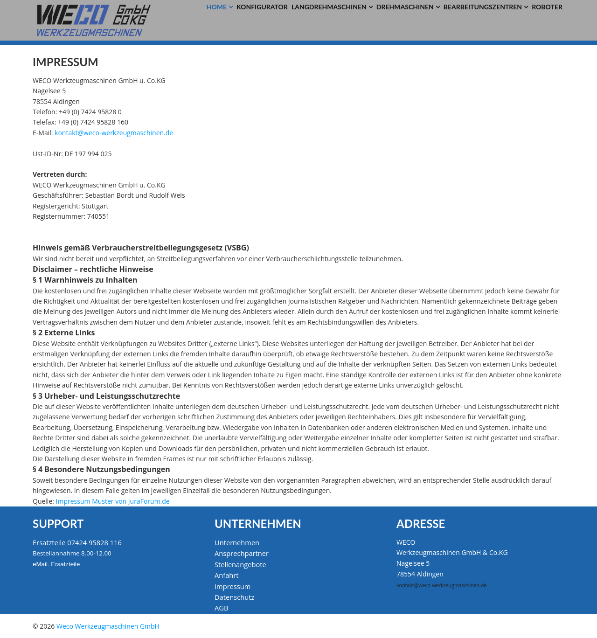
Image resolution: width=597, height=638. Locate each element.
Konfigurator (262, 7)
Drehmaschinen (405, 7)
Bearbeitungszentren (483, 7)
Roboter (547, 7)
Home (217, 7)
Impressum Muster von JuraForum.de (113, 501)
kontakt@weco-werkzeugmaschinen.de (114, 132)
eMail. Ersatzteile (56, 564)
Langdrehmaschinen (329, 7)
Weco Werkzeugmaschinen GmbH (108, 626)
